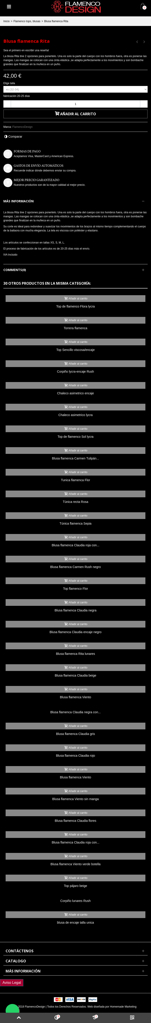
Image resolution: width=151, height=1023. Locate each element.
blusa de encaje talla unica (75, 922)
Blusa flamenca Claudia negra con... (75, 712)
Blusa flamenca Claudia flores (75, 820)
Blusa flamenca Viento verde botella (75, 864)
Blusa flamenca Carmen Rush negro (75, 567)
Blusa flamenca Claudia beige (75, 675)
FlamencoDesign (22, 126)
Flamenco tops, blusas (26, 21)
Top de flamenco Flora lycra (75, 306)
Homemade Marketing (123, 1006)
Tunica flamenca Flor (75, 480)
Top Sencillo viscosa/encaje (75, 350)
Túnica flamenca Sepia (75, 523)
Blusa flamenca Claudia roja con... (75, 545)
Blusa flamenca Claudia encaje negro (76, 632)
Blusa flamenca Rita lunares (75, 654)
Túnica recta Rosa (75, 502)
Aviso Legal (11, 983)
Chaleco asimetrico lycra (75, 415)
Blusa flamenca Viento (75, 697)
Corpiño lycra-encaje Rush (75, 371)
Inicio (6, 21)
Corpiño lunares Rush (75, 901)
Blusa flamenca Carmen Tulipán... (75, 458)
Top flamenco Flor (75, 588)
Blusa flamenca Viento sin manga (75, 799)
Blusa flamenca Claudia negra (75, 610)
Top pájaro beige (75, 886)
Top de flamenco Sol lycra (75, 436)
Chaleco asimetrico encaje (75, 393)
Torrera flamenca (75, 328)
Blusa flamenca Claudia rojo (75, 755)
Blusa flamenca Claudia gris (75, 734)
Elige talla (9, 83)
